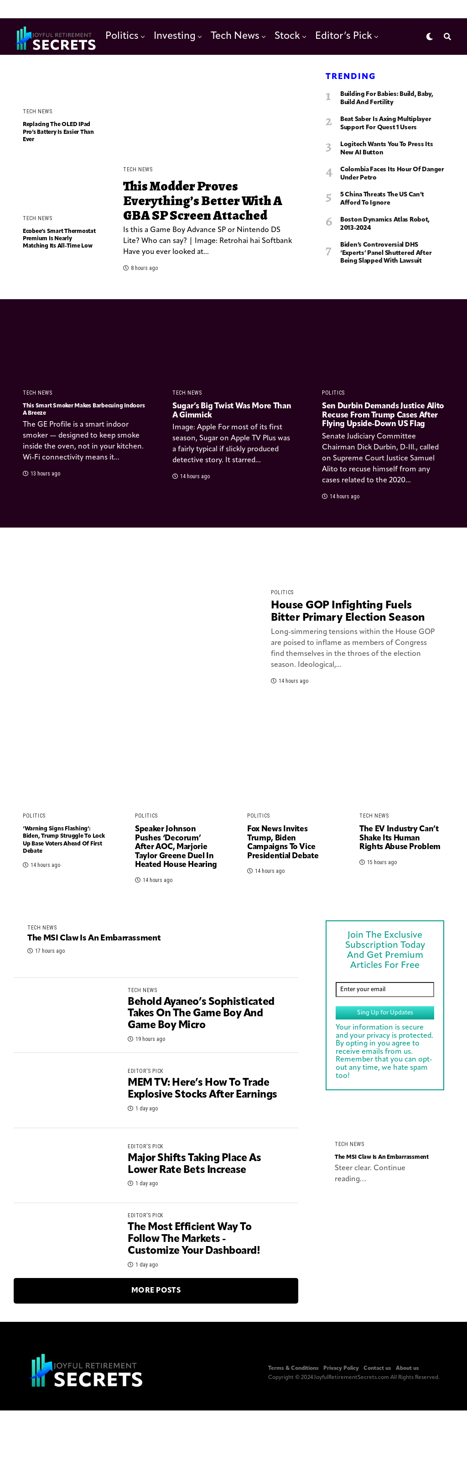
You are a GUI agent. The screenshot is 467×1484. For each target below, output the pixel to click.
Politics (122, 36)
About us (407, 1463)
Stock (287, 36)
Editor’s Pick (343, 36)
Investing (175, 36)
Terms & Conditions (293, 1463)
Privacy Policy (341, 1463)
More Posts (156, 1385)
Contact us (377, 1463)
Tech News (235, 36)
